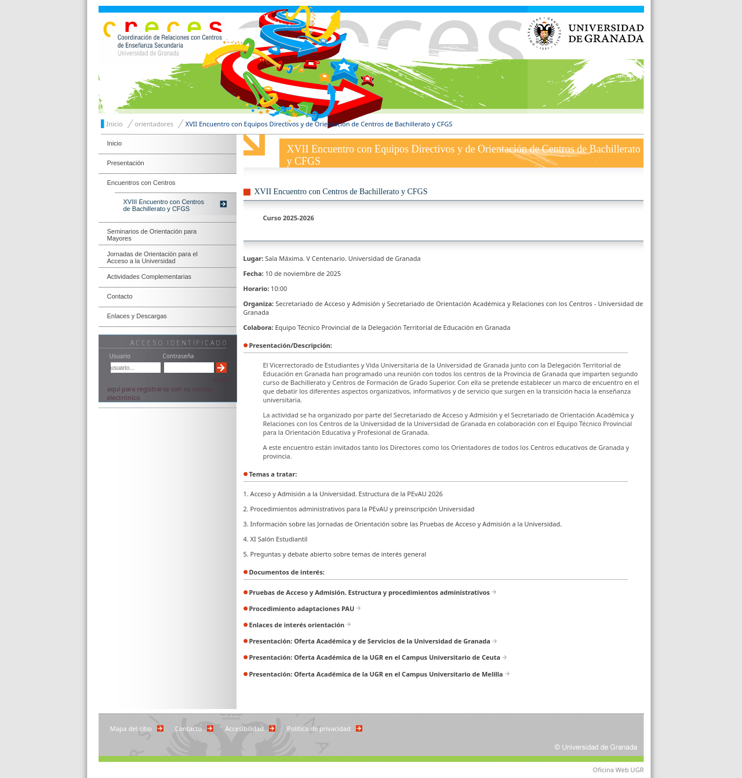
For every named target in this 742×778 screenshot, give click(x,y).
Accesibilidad (244, 728)
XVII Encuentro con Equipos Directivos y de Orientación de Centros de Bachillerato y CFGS (319, 123)
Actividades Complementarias (149, 276)
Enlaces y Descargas (137, 315)
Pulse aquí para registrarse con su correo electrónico (168, 389)
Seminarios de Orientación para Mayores (152, 235)
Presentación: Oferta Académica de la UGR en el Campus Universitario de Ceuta (375, 657)
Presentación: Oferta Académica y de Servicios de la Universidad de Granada (369, 641)
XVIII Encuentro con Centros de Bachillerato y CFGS (163, 205)
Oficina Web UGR (618, 769)
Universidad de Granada (586, 60)
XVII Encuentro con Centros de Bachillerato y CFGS (341, 191)
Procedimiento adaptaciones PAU (302, 608)
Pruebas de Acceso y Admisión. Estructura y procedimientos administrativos (369, 592)
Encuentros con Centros (141, 182)
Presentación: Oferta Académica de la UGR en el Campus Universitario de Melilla (376, 674)
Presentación (125, 162)
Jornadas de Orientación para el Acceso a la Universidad (152, 257)
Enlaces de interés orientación (297, 624)
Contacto (120, 296)
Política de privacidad (319, 728)
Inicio (115, 123)
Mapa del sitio (131, 728)
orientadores (154, 123)
